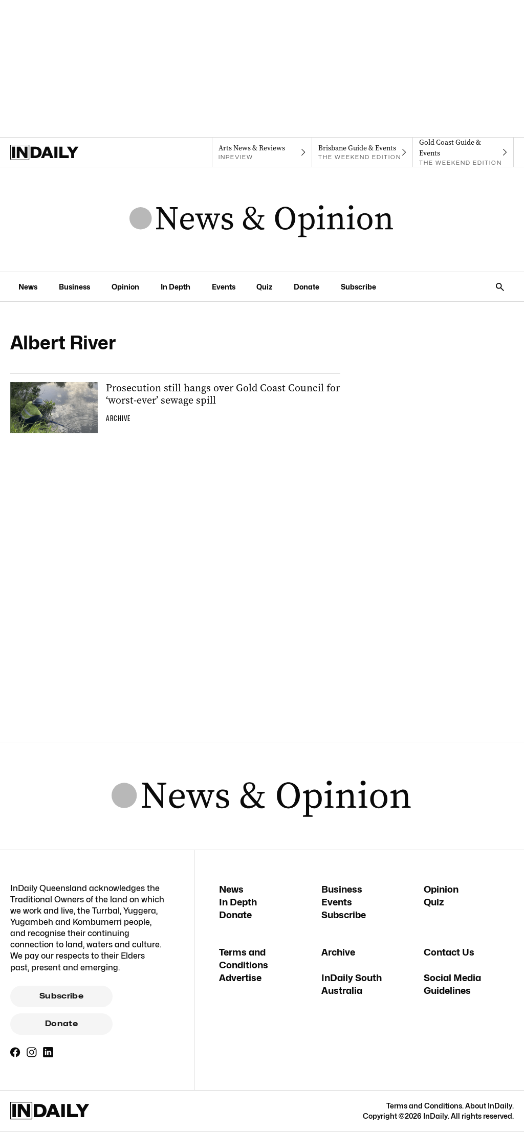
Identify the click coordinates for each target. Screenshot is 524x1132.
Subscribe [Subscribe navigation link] (358, 286)
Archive (338, 952)
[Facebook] (15, 1052)
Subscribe (61, 996)
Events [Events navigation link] (223, 286)
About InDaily (488, 1105)
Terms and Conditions (424, 1105)
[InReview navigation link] (262, 152)
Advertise (240, 977)
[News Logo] (261, 219)
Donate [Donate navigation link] (306, 286)
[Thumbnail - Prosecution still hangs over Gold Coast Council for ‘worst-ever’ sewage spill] (175, 407)
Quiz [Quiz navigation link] (264, 286)
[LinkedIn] (48, 1052)
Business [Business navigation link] (74, 286)
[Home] (60, 152)
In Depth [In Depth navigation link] (175, 286)
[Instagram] (32, 1052)
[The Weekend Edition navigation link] (362, 152)
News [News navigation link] (27, 286)
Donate (61, 1023)
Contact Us (449, 952)
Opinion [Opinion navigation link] (125, 286)
